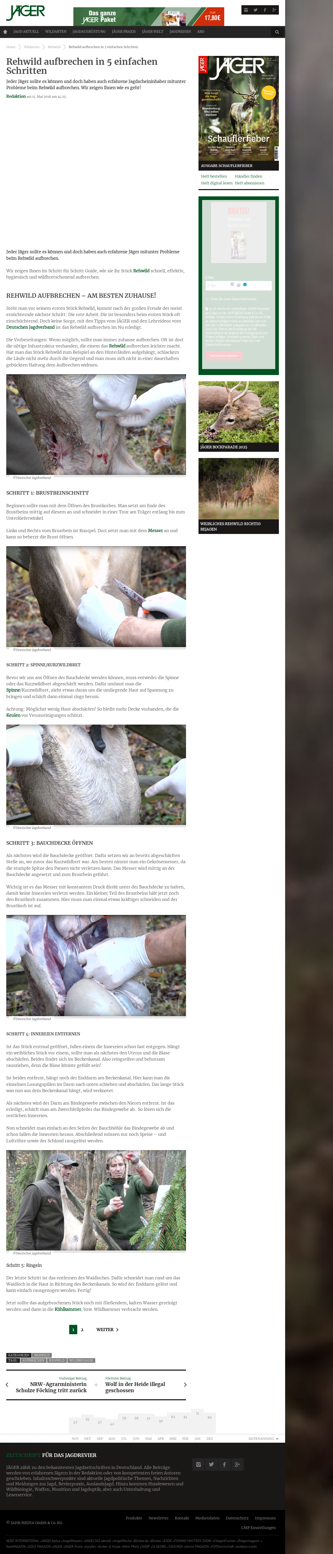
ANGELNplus (51, 1541)
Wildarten (55, 31)
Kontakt (182, 1518)
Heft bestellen (214, 176)
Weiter (105, 1329)
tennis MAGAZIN (197, 1546)
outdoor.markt (246, 1546)
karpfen (90, 1546)
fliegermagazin (249, 1541)
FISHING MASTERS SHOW (192, 1541)
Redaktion (16, 96)
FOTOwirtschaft (223, 1546)
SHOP (145, 1546)
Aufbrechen (33, 1360)
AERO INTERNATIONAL (22, 1541)
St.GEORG (159, 1546)
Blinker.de (141, 1541)
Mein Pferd (131, 1546)
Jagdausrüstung (89, 31)
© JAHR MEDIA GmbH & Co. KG (34, 1522)
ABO (200, 31)
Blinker (156, 1541)
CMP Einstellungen (258, 1527)
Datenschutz (237, 1518)
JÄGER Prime (74, 1546)
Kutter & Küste (109, 1546)
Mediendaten (207, 1518)
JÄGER (57, 1546)
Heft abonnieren (249, 183)
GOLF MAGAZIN (39, 1546)
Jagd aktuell (26, 31)
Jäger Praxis (124, 31)
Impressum (265, 1518)
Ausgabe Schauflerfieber (226, 166)
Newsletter (159, 1518)
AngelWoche (123, 1541)
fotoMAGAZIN (16, 1546)
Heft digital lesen (217, 183)
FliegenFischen (225, 1541)
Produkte (134, 1518)
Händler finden (248, 176)
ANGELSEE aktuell (98, 1541)
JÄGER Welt (152, 31)
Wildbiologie (81, 1360)
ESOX (168, 1541)
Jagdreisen (180, 31)
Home (5, 31)
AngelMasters (72, 1541)
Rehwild (54, 47)
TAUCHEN (176, 1546)
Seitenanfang (261, 1439)
